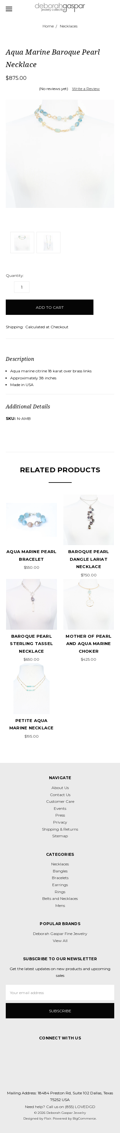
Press (60, 815)
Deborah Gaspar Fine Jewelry (60, 933)
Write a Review (86, 88)
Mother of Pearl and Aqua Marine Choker (88, 644)
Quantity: (15, 275)
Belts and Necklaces (60, 898)
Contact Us (60, 794)
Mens (60, 905)
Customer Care (60, 801)
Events (60, 808)
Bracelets (60, 877)
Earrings (60, 884)
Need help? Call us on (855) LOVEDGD (60, 1106)
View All (60, 940)
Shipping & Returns (60, 829)
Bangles (60, 871)
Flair (47, 1118)
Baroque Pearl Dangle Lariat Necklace (88, 559)
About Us (60, 787)
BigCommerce (84, 1118)
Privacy (60, 822)
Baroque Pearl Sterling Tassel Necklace (31, 644)
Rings (60, 891)
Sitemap (60, 835)
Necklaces (60, 864)
